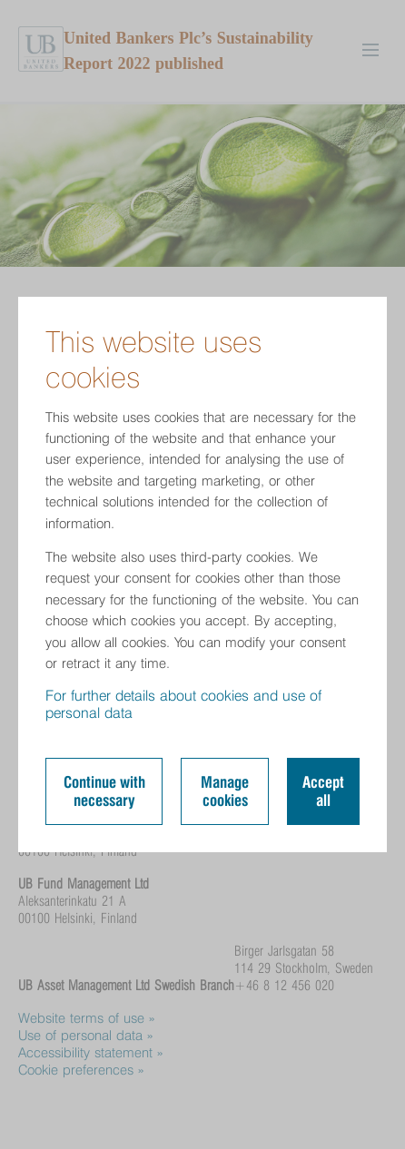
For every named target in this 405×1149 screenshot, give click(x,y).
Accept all (323, 791)
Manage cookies (225, 791)
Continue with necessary (104, 791)
